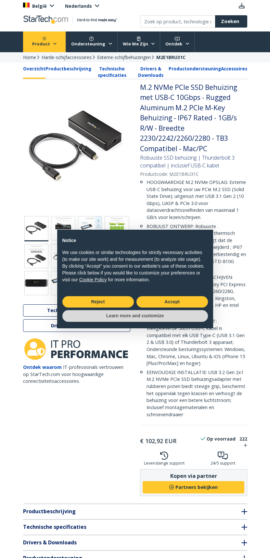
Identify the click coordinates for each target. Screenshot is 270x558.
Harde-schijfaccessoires (67, 57)
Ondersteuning (91, 42)
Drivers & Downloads (150, 72)
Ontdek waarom (42, 367)
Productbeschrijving (68, 69)
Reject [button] (98, 301)
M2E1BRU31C (171, 57)
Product (44, 42)
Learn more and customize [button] (135, 315)
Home (29, 57)
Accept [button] (172, 301)
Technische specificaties (112, 72)
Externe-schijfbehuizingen (124, 57)
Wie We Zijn (139, 42)
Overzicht (34, 69)
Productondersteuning (195, 69)
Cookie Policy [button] (93, 279)
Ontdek (177, 42)
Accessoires (234, 69)
